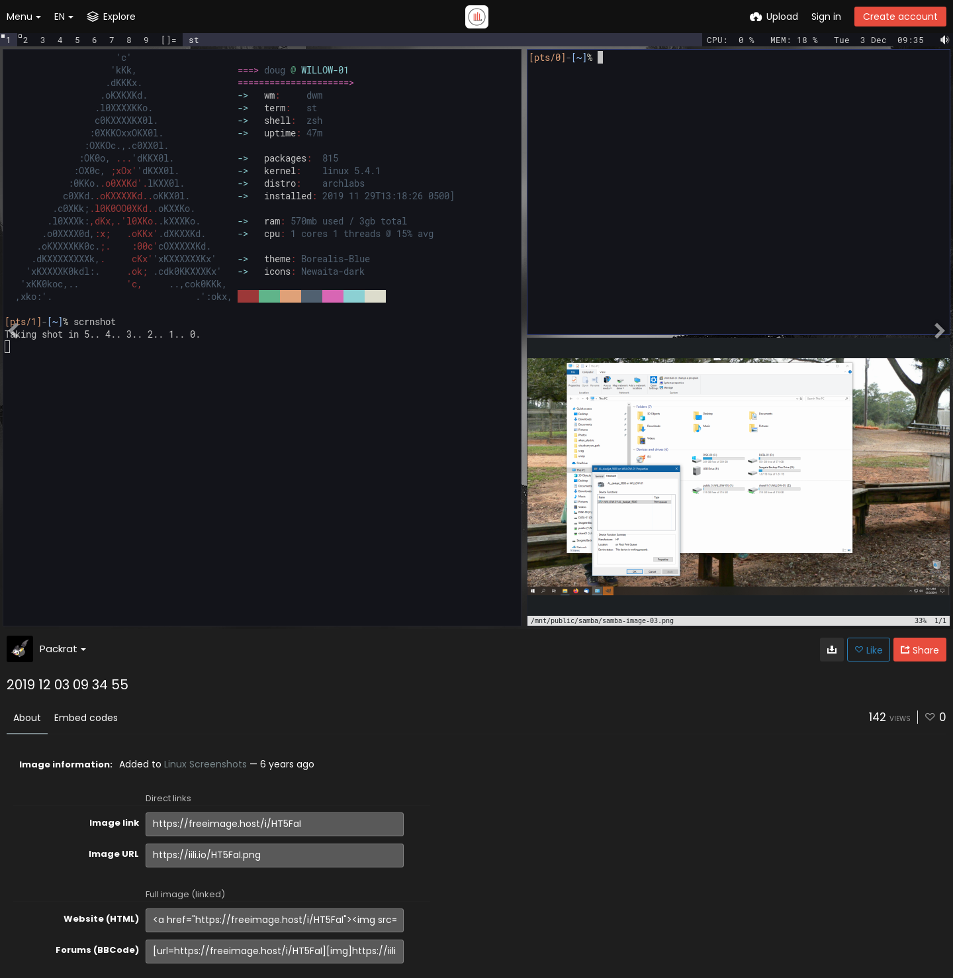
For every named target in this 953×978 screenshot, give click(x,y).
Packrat (63, 649)
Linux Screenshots (205, 764)
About (27, 717)
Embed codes (86, 717)
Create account (900, 16)
